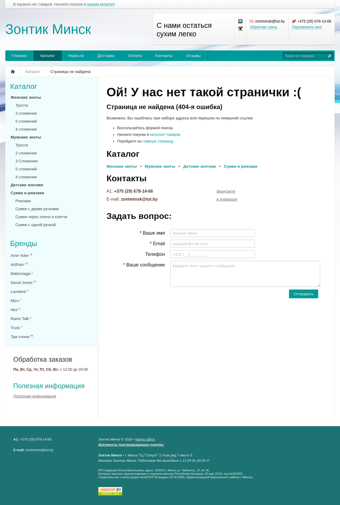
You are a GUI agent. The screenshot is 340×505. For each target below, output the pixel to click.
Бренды (23, 243)
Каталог (47, 55)
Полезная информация (48, 386)
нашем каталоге (101, 4)
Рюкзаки (23, 200)
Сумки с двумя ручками (37, 208)
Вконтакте (226, 191)
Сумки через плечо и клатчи (41, 216)
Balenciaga (22, 273)
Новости (76, 55)
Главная (19, 55)
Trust (16, 327)
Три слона (22, 336)
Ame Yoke (21, 255)
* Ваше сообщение (144, 264)
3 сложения (26, 113)
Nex (15, 309)
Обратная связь (263, 27)
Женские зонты (26, 97)
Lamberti (20, 291)
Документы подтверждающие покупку (131, 445)
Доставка (105, 55)
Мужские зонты (26, 137)
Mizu (16, 300)
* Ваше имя (152, 233)
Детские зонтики (27, 185)
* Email (157, 243)
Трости (21, 105)
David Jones (23, 282)
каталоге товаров (165, 134)
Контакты (164, 55)
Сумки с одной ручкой (35, 224)
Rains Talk (21, 318)
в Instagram (227, 199)
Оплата (135, 55)
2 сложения (26, 153)
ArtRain (19, 264)
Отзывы (193, 55)
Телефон (155, 254)
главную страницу (157, 141)
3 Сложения (26, 161)
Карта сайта (145, 439)
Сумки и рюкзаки (27, 193)
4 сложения (26, 129)
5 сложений (26, 121)
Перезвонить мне (307, 27)
